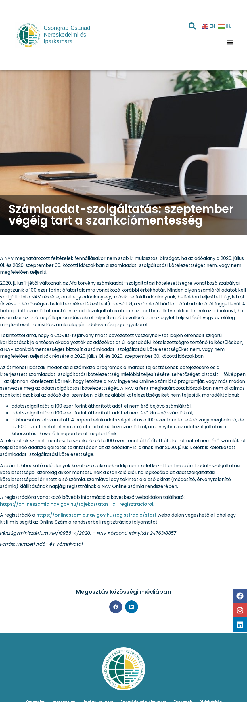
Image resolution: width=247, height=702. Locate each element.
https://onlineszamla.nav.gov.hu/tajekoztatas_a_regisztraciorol (76, 504)
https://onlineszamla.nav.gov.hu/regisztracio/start (96, 515)
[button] (230, 42)
